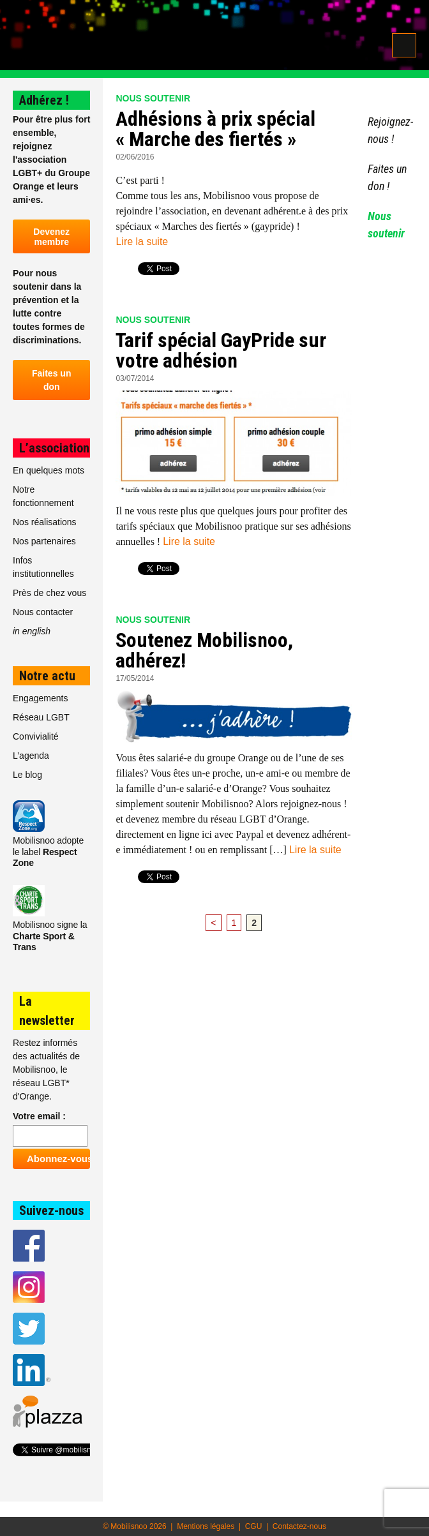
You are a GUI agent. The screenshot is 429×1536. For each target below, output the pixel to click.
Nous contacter (43, 612)
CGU (253, 1526)
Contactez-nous (299, 1526)
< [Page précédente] (213, 923)
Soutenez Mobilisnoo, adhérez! (204, 650)
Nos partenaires (44, 541)
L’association (54, 448)
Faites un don (51, 380)
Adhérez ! (44, 100)
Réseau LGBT (41, 717)
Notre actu (47, 675)
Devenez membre (51, 237)
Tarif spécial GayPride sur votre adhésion (221, 350)
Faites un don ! (387, 177)
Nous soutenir (153, 98)
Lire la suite (142, 241)
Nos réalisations (45, 522)
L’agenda (31, 755)
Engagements (40, 698)
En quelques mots (48, 470)
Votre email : (39, 1116)
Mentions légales (205, 1526)
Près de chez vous (49, 593)
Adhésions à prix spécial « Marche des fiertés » (215, 129)
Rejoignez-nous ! (390, 130)
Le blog (27, 775)
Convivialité (36, 736)
